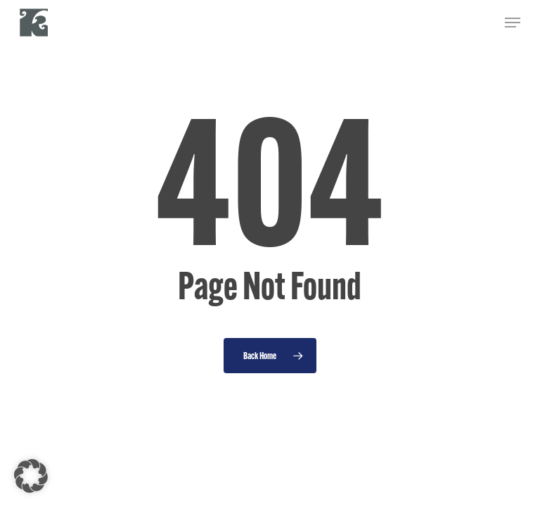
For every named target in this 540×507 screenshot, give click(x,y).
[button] (512, 22)
